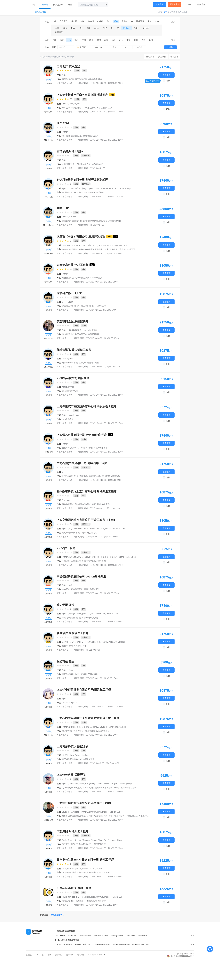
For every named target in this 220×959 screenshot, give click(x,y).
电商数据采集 (68, 79)
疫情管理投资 (68, 334)
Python (126, 28)
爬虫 (81, 617)
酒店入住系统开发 (92, 589)
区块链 (124, 21)
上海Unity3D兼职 (116, 936)
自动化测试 (90, 731)
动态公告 (29, 955)
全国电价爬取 (87, 448)
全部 (54, 21)
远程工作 (102, 955)
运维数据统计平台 (70, 192)
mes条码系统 (68, 419)
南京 (106, 40)
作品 (70, 4)
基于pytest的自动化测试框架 (91, 192)
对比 (168, 81)
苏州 (151, 40)
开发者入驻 (175, 4)
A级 (112, 95)
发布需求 (159, 4)
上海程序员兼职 (52, 56)
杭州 (91, 40)
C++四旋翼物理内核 (81, 164)
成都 (99, 40)
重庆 (128, 40)
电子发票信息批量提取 (72, 136)
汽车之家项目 (81, 674)
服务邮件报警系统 (70, 844)
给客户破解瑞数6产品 (98, 816)
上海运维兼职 (142, 936)
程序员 (45, 4)
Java (96, 28)
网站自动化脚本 (95, 79)
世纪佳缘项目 (68, 674)
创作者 (139, 47)
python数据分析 (82, 278)
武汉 (114, 40)
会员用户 (82, 47)
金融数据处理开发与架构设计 (122, 249)
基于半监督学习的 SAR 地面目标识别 (78, 759)
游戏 (109, 21)
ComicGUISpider (69, 702)
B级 (109, 236)
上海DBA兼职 (130, 936)
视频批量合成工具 (91, 136)
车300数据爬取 (88, 108)
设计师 (74, 21)
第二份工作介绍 (69, 306)
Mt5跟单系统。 (98, 164)
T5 (116, 236)
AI (132, 21)
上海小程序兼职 (85, 936)
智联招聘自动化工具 (101, 504)
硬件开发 (140, 21)
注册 (203, 4)
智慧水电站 (92, 901)
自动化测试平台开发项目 (73, 731)
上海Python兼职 (39, 12)
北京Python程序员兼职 (63, 944)
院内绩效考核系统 (83, 504)
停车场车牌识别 (91, 617)
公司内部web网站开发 (92, 221)
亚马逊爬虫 (67, 164)
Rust (73, 28)
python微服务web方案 (71, 787)
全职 (126, 47)
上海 (69, 40)
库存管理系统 (77, 589)
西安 (121, 40)
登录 (199, 4)
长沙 (143, 40)
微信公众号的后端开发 (72, 221)
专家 (114, 47)
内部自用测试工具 (104, 108)
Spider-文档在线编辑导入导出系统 (97, 787)
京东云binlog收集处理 (71, 108)
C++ (65, 28)
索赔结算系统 (68, 504)
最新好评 (174, 56)
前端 (82, 21)
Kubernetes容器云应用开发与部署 (94, 249)
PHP (105, 28)
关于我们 (58, 955)
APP (189, 4)
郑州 (136, 40)
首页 (34, 4)
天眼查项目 (93, 674)
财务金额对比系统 (70, 362)
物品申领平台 (81, 334)
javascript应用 (96, 278)
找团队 (170, 47)
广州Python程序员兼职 (102, 944)
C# (118, 28)
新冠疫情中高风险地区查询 (94, 561)
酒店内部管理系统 (70, 617)
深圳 (76, 40)
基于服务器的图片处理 (89, 362)
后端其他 (59, 32)
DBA (157, 21)
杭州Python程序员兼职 (121, 944)
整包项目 (150, 56)
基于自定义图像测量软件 (90, 872)
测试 (150, 21)
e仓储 (83, 532)
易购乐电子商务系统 (71, 532)
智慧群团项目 (94, 334)
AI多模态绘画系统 (70, 249)
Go (80, 28)
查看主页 (166, 75)
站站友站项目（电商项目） (74, 901)
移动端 (91, 21)
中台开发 (66, 589)
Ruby (136, 28)
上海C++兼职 (60, 936)
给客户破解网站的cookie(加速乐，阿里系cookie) (130, 816)
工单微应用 (76, 561)
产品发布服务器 (101, 448)
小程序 (100, 21)
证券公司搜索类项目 (112, 221)
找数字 (65, 646)
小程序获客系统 (99, 844)
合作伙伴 (69, 955)
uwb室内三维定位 (96, 476)
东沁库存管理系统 (70, 391)
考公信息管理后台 (70, 872)
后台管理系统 (68, 278)
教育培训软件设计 (113, 476)
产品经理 (63, 21)
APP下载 (40, 955)
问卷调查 (66, 561)
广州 (84, 40)
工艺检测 (106, 872)
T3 (92, 265)
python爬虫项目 (103, 731)
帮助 (49, 955)
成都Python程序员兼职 (140, 944)
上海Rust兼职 (72, 936)
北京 (62, 40)
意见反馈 (80, 955)
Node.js (146, 28)
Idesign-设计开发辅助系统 (125, 787)
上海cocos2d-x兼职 (100, 936)
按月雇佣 (162, 56)
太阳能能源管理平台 (71, 448)
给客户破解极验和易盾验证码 (75, 816)
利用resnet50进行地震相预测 (74, 476)
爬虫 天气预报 (75, 646)
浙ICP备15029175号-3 (185, 954)
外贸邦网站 (92, 532)
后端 (116, 21)
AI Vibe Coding (98, 47)
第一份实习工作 (99, 306)
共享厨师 (102, 901)
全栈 (88, 28)
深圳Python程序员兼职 (82, 944)
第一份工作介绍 (84, 306)
